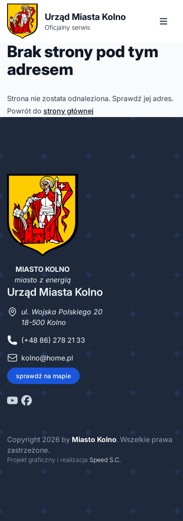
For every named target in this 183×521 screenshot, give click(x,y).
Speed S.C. (105, 459)
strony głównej (68, 110)
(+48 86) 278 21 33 (53, 340)
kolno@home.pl (47, 357)
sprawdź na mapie (43, 376)
